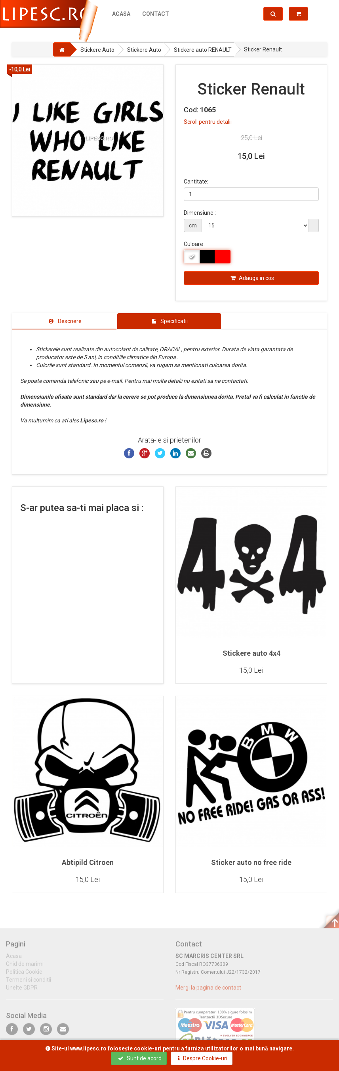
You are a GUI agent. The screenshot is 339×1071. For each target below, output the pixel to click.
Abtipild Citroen (88, 862)
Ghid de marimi (25, 968)
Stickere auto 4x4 (251, 653)
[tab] (64, 321)
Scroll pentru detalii (208, 122)
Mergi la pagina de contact (208, 991)
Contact (155, 14)
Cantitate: (196, 181)
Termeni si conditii (28, 983)
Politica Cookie (24, 976)
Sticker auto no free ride (251, 862)
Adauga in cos (252, 278)
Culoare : (195, 244)
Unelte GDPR (22, 991)
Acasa (121, 14)
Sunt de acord (140, 1058)
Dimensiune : (200, 213)
